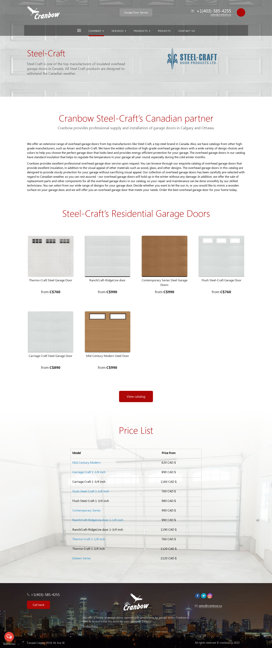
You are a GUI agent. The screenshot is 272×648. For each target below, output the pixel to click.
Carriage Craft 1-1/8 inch (88, 472)
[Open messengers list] (9, 636)
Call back (38, 605)
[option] (136, 48)
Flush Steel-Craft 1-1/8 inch (90, 491)
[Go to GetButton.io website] (9, 644)
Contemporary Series (86, 510)
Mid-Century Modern (86, 462)
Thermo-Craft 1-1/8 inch (88, 539)
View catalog (136, 396)
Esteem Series (81, 558)
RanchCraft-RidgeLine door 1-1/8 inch (97, 520)
